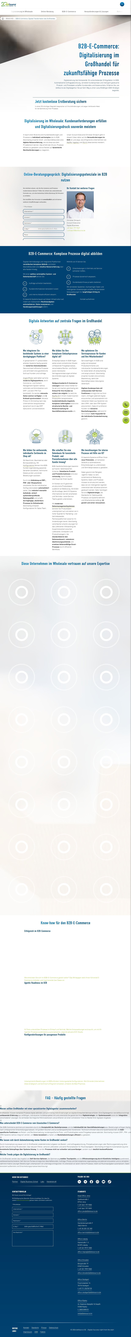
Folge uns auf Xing (85, 1181)
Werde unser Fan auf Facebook (91, 1181)
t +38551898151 (83, 1310)
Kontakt (26, 1328)
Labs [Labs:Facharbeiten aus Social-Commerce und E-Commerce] (42, 1182)
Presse (43, 1328)
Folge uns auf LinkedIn (79, 1181)
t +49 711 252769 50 (85, 1288)
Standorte (35, 1328)
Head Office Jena (84, 1196)
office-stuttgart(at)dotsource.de (89, 1292)
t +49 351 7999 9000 (85, 1269)
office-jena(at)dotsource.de (88, 1211)
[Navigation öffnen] (128, 4)
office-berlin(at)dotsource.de (88, 1232)
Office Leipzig (83, 1239)
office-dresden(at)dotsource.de (89, 1273)
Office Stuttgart (83, 1279)
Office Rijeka (82, 1301)
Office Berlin (82, 1219)
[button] (122, 4)
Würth (85, 142)
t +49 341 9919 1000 (85, 1248)
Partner (15, 1182)
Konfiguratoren (28, 465)
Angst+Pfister (28, 378)
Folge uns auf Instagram (97, 1181)
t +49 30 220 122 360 (85, 1228)
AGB (36, 1332)
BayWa (69, 142)
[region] (65, 11)
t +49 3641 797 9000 (85, 1205)
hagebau (76, 142)
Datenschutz (53, 1328)
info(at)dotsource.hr (85, 1313)
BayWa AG (56, 396)
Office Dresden (83, 1260)
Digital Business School (29, 1182)
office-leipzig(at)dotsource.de (88, 1252)
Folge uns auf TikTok (109, 1181)
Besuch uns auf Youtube (103, 1181)
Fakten (42, 1332)
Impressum (27, 1332)
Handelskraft (51, 1182)
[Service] (126, 416)
